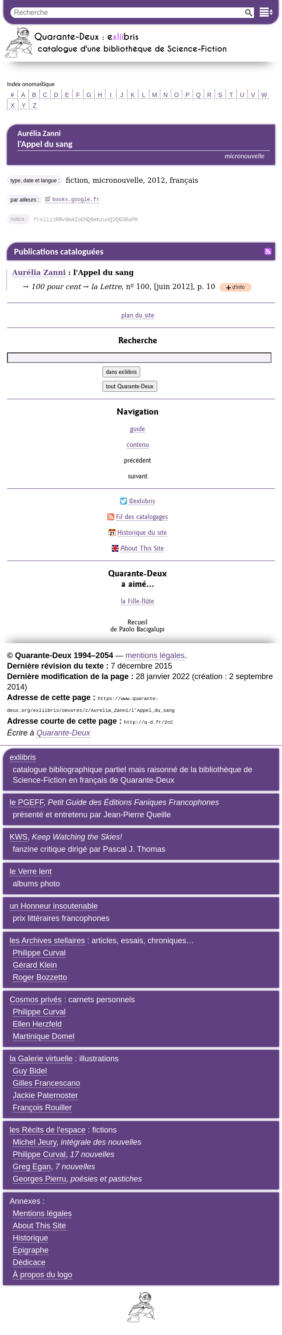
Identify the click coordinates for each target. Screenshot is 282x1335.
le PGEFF (26, 802)
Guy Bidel (30, 1071)
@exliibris (142, 501)
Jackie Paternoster (45, 1095)
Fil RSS (267, 251)
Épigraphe (31, 1250)
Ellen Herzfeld (37, 1024)
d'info (238, 288)
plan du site (137, 315)
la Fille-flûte (137, 601)
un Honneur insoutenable (54, 906)
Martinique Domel (43, 1036)
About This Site (142, 548)
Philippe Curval (39, 952)
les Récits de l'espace (48, 1130)
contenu (138, 444)
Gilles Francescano (46, 1083)
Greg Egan (32, 1166)
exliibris (23, 757)
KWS (19, 837)
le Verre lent (31, 871)
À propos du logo (42, 1274)
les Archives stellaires (47, 940)
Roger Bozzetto (40, 977)
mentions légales (154, 655)
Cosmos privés (36, 999)
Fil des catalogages (142, 516)
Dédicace (29, 1262)
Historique (30, 1238)
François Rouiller (42, 1107)
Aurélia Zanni (39, 272)
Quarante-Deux (63, 732)
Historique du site (142, 532)
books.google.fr (75, 200)
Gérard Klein (35, 965)
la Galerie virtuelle (41, 1058)
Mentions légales (42, 1213)
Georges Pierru (39, 1179)
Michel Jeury (34, 1142)
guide (137, 428)
